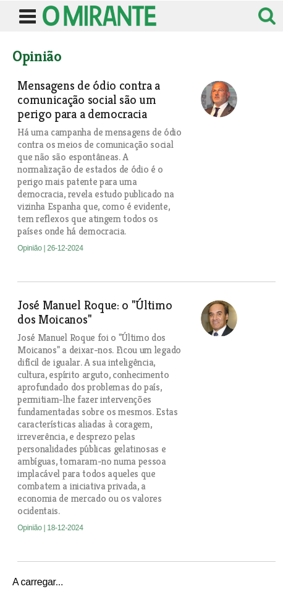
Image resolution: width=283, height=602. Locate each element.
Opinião (30, 248)
